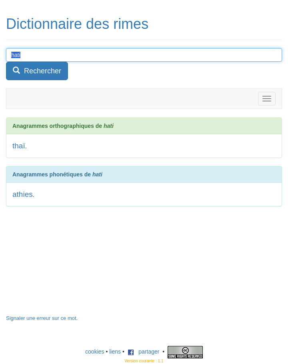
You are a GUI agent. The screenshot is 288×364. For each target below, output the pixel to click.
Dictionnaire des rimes (77, 24)
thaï (18, 146)
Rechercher (37, 71)
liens (115, 351)
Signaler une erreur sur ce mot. (42, 318)
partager (144, 351)
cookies (94, 351)
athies (22, 194)
